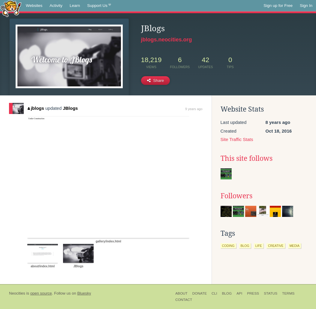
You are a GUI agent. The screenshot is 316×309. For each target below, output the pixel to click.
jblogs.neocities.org (166, 40)
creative (276, 246)
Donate (199, 293)
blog (245, 246)
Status (270, 293)
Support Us (99, 5)
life (258, 246)
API (239, 293)
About (181, 293)
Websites (34, 5)
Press (253, 293)
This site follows (246, 158)
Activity (56, 5)
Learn (75, 5)
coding (228, 246)
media (294, 246)
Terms (288, 293)
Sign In (306, 5)
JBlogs (70, 108)
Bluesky (84, 293)
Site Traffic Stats (237, 139)
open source (41, 293)
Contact (183, 300)
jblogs (36, 108)
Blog (227, 293)
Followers (236, 196)
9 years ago (193, 109)
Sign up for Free (278, 5)
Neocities (17, 293)
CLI (214, 293)
